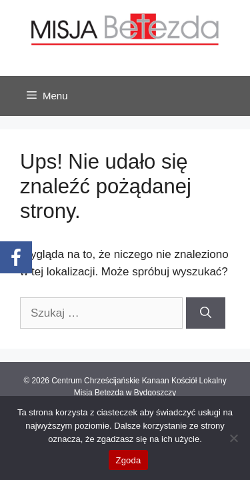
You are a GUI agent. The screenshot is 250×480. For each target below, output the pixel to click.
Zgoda (128, 460)
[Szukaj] (205, 313)
